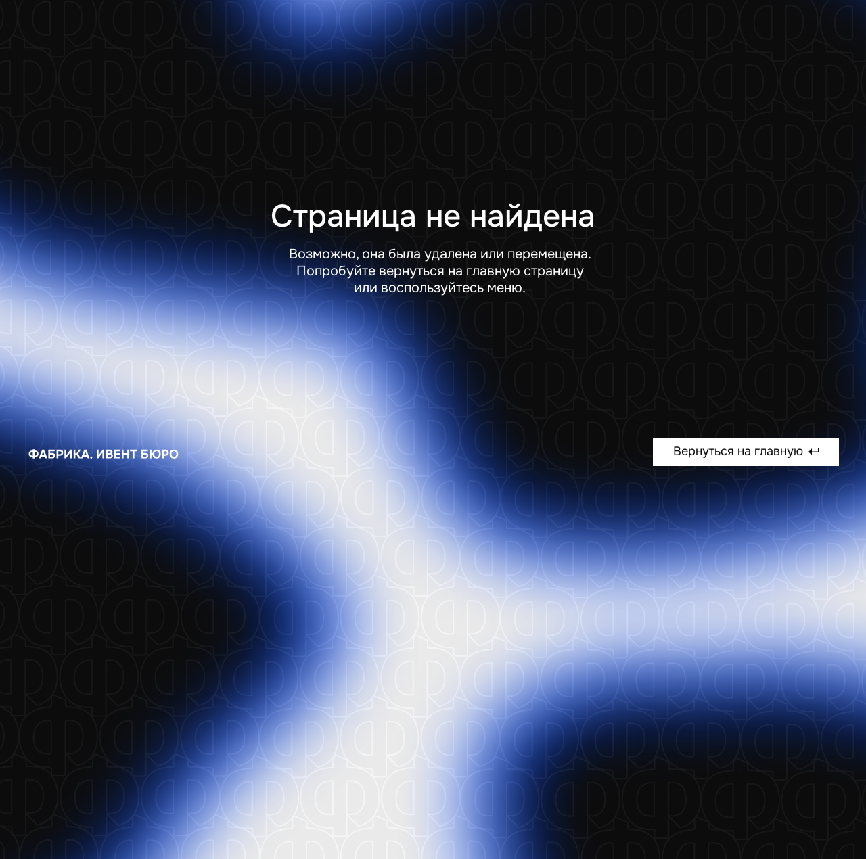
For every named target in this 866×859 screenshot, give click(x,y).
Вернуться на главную (746, 451)
